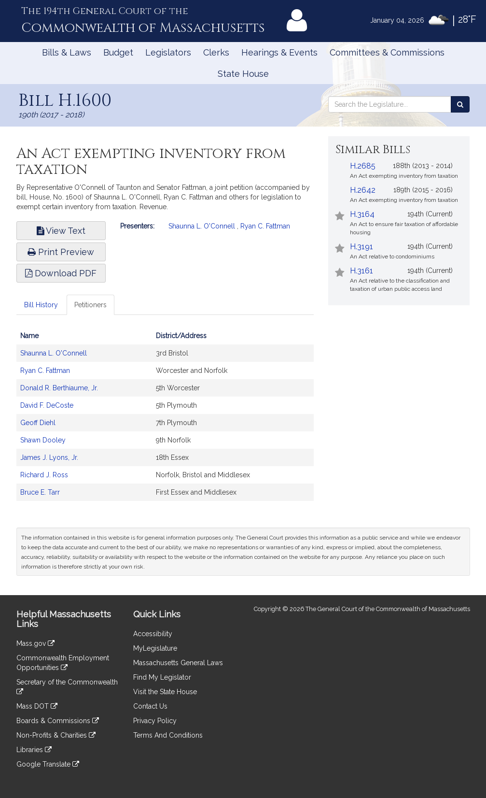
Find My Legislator (162, 677)
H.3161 (361, 270)
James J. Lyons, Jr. (49, 457)
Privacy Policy (155, 721)
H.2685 (362, 166)
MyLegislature (155, 648)
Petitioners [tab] (90, 305)
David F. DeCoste (46, 405)
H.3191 (361, 246)
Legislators (168, 52)
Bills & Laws (66, 52)
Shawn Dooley (43, 440)
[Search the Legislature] (460, 104)
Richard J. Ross (44, 475)
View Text (61, 231)
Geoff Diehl (38, 423)
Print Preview (61, 252)
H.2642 (362, 190)
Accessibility (152, 634)
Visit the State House (165, 692)
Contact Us (150, 706)
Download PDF (61, 273)
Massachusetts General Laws (178, 663)
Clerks (216, 52)
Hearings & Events (279, 52)
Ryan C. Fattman (265, 226)
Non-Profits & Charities (56, 735)
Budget (118, 52)
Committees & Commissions (387, 52)
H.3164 (362, 214)
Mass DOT (36, 706)
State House (243, 74)
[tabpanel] (165, 419)
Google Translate (47, 764)
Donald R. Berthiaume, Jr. (59, 388)
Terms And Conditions (168, 735)
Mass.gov (35, 643)
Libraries (34, 750)
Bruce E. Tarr (40, 492)
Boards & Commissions (57, 721)
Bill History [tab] (41, 305)
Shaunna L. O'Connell (201, 226)
